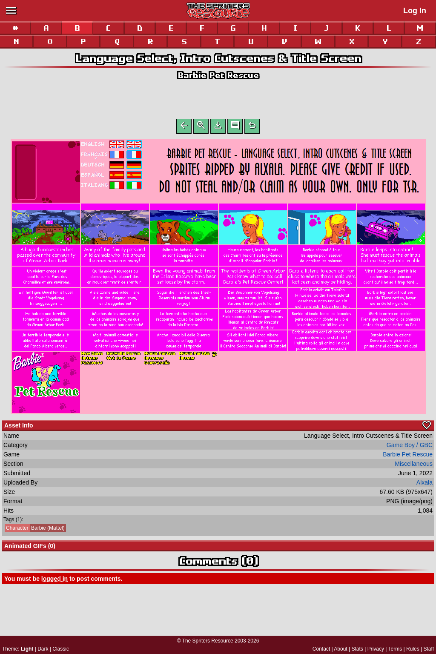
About (340, 649)
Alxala (424, 484)
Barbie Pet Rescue (218, 75)
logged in (54, 580)
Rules (412, 649)
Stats (357, 649)
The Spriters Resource (207, 641)
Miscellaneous (414, 465)
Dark (42, 649)
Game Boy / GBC (410, 446)
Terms (395, 649)
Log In (414, 10)
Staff (429, 649)
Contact (321, 649)
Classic (60, 649)
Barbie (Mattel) (35, 529)
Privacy (375, 649)
